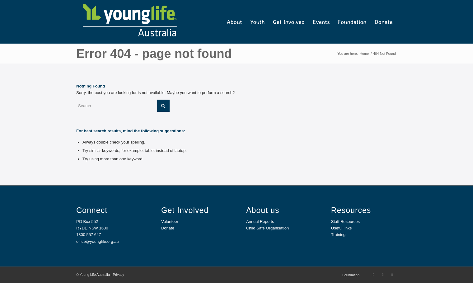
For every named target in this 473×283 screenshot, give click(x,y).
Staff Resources (345, 221)
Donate (167, 228)
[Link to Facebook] (373, 274)
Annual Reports (260, 221)
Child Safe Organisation (267, 228)
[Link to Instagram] (382, 274)
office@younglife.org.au (97, 241)
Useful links (341, 228)
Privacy (118, 274)
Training (338, 234)
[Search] (123, 106)
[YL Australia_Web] (129, 22)
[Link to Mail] (392, 274)
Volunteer (169, 221)
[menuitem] (234, 22)
